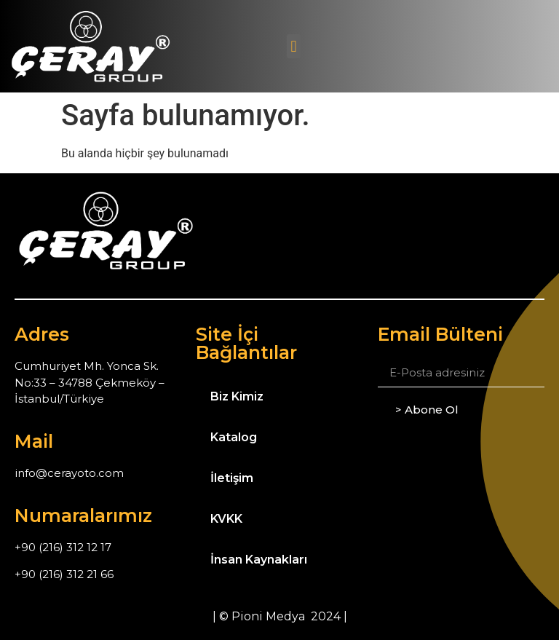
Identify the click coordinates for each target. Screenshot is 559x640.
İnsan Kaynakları (258, 559)
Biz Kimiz (236, 396)
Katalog (233, 437)
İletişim (231, 478)
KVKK (226, 519)
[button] (294, 46)
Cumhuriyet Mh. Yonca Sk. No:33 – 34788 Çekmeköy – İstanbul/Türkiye (89, 382)
